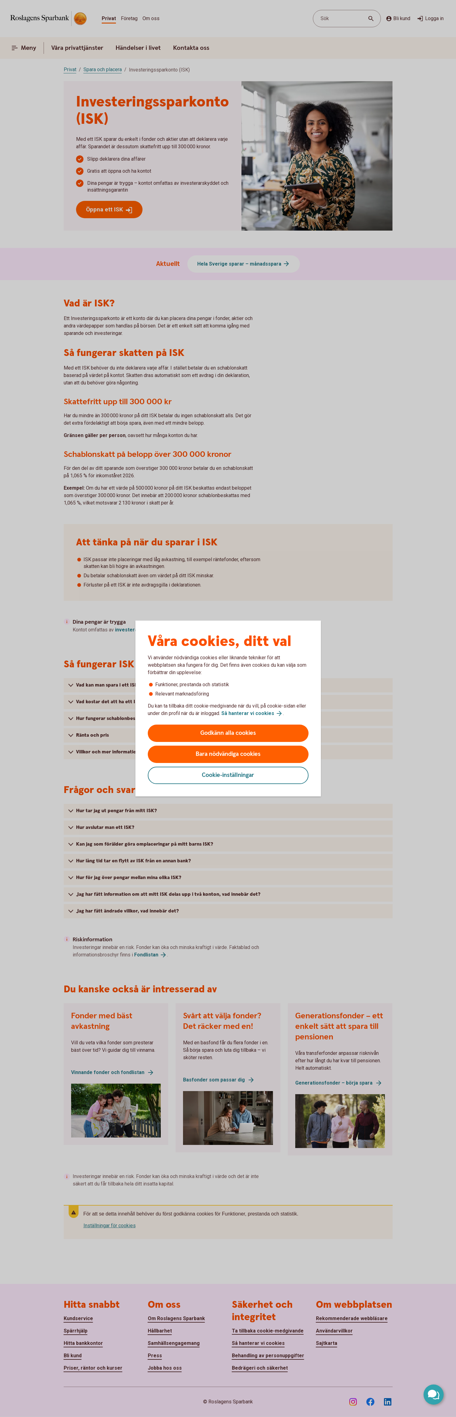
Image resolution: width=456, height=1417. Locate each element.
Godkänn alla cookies (228, 733)
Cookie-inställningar (228, 775)
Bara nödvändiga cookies (228, 754)
